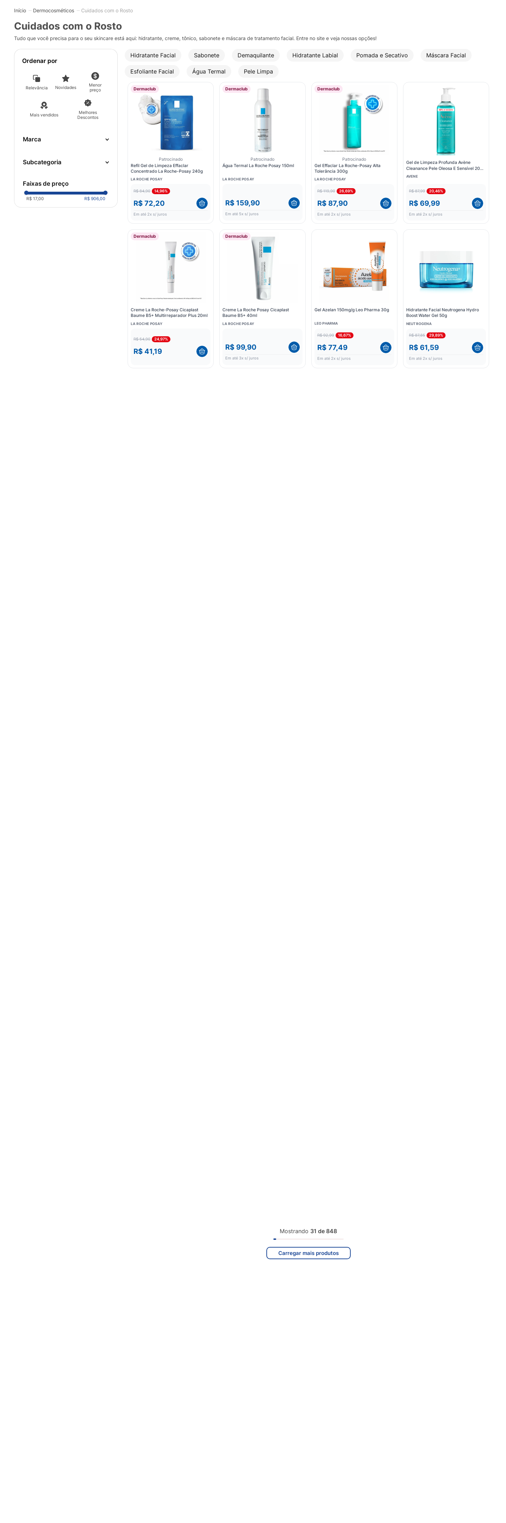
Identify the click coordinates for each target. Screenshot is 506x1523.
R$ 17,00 (35, 198)
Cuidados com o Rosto (107, 10)
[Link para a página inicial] (20, 10)
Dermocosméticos (53, 10)
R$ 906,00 (94, 198)
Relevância (37, 87)
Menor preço (95, 87)
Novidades (65, 87)
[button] (66, 162)
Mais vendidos (44, 114)
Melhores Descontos (87, 115)
